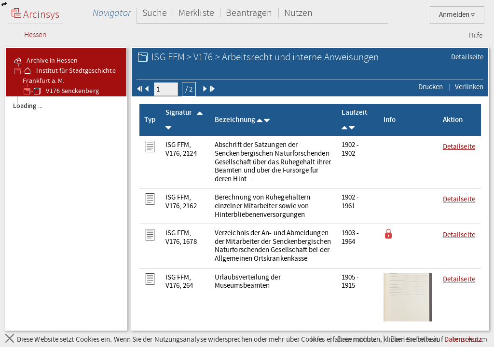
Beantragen (249, 13)
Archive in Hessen (45, 60)
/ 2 (188, 89)
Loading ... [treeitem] (27, 106)
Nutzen (298, 13)
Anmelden (457, 14)
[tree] (66, 213)
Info (317, 339)
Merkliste (196, 13)
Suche (154, 13)
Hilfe (475, 35)
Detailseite (467, 57)
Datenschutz (356, 339)
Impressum (469, 339)
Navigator (112, 13)
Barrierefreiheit (414, 339)
